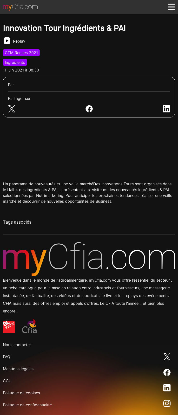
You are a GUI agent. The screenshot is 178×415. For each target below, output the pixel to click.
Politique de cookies (21, 392)
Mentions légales (18, 368)
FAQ (6, 356)
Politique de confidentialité (27, 404)
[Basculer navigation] (171, 7)
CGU (7, 380)
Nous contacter (17, 344)
